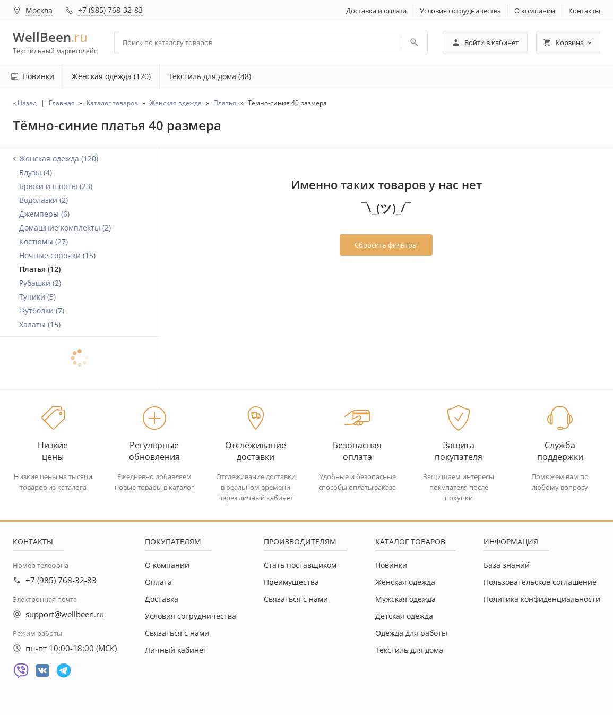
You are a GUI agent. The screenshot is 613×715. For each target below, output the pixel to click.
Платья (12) (40, 269)
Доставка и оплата (376, 10)
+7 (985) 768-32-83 (110, 10)
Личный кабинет (176, 650)
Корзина (568, 42)
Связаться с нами (177, 633)
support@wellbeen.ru (64, 614)
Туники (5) (37, 297)
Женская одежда (405, 582)
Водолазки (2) (43, 200)
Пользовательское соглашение (540, 582)
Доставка (161, 599)
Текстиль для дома (409, 650)
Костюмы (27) (43, 241)
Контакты (584, 10)
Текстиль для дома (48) (209, 76)
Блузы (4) (35, 172)
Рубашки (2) (40, 283)
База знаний (507, 565)
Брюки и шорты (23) (55, 186)
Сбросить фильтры (386, 245)
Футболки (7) (41, 310)
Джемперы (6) (44, 214)
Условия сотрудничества (460, 10)
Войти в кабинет (485, 42)
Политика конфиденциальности (542, 599)
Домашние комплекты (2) (65, 228)
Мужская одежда (405, 599)
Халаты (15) (40, 324)
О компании (534, 10)
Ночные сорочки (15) (57, 255)
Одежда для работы (411, 633)
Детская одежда (404, 616)
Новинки (391, 565)
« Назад (25, 102)
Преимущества (291, 582)
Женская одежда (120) (111, 76)
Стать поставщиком (300, 565)
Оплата (158, 582)
